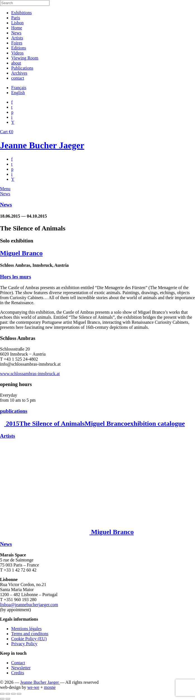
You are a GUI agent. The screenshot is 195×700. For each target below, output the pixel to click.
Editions (18, 48)
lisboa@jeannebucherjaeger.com (29, 604)
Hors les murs (15, 277)
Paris (15, 17)
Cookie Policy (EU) (29, 638)
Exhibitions (21, 12)
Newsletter (20, 667)
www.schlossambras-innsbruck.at (30, 373)
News (16, 32)
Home (16, 27)
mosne (50, 687)
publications (13, 411)
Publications (22, 68)
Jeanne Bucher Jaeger (42, 145)
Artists (17, 37)
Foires (16, 43)
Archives (19, 73)
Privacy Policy (24, 643)
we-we (33, 687)
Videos (17, 53)
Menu (5, 188)
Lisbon (17, 22)
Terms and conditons (29, 633)
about (16, 63)
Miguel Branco (21, 253)
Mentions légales (26, 628)
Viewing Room (24, 58)
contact (17, 78)
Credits (17, 672)
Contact (18, 662)
